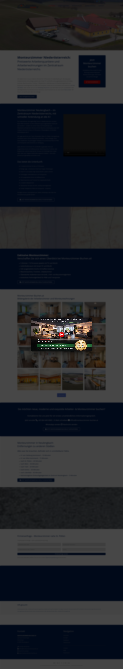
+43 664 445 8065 (45, 420)
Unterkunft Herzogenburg (64, 611)
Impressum (66, 653)
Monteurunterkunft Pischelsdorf (76, 609)
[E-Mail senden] (54, 663)
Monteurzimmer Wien (52, 611)
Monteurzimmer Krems (30, 611)
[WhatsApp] (99, 1)
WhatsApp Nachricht (43, 87)
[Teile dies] (58, 663)
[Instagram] (102, 1)
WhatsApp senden (53, 424)
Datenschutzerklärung (51, 557)
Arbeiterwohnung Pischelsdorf (51, 609)
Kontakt (65, 638)
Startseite (66, 635)
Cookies (65, 648)
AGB (64, 650)
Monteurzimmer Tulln (41, 611)
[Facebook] (97, 1)
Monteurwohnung (88, 609)
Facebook (66, 640)
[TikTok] (104, 1)
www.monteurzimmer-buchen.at (28, 653)
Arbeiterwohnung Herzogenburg (35, 609)
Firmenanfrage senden (61, 554)
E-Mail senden (67, 90)
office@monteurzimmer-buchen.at (84, 420)
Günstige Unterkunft (63, 609)
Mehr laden (61, 395)
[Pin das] (69, 663)
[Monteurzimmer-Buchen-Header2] (27, 6)
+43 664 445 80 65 (24, 646)
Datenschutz (66, 642)
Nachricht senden (70, 424)
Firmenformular (21, 194)
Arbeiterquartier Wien (22, 609)
